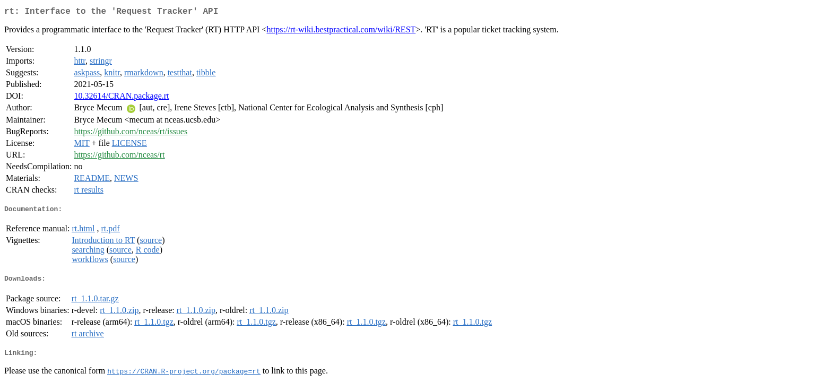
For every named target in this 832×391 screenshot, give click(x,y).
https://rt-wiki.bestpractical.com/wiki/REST (340, 31)
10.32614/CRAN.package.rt (121, 97)
